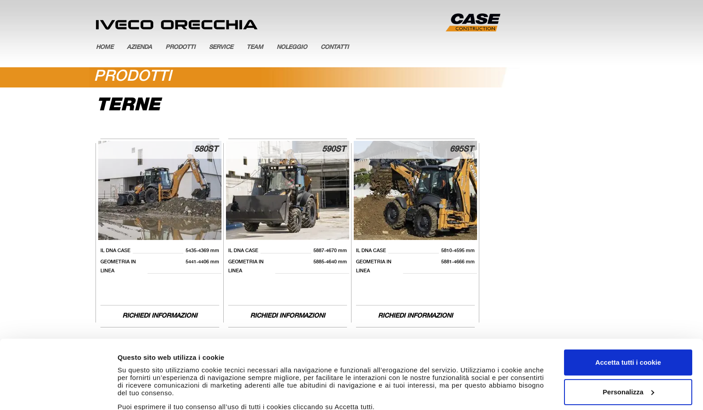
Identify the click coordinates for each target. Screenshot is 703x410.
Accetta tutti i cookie (628, 303)
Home (104, 48)
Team (255, 48)
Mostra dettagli (141, 392)
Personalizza (628, 332)
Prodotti (180, 48)
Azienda (139, 48)
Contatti (335, 48)
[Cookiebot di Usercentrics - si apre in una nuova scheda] (58, 392)
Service (221, 48)
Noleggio (292, 48)
